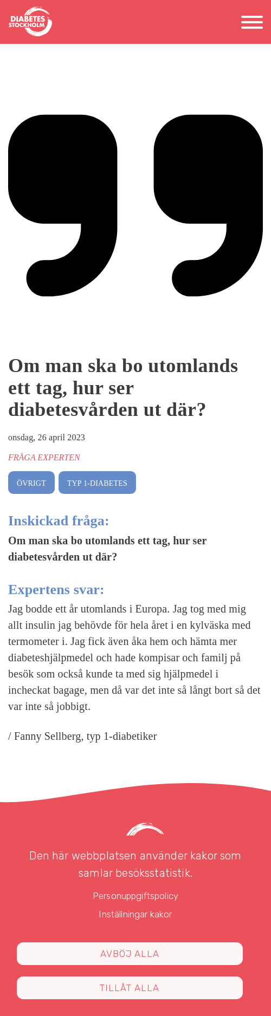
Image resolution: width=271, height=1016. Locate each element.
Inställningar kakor (135, 914)
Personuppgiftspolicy (135, 895)
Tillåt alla (129, 987)
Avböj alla (129, 953)
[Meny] (252, 24)
